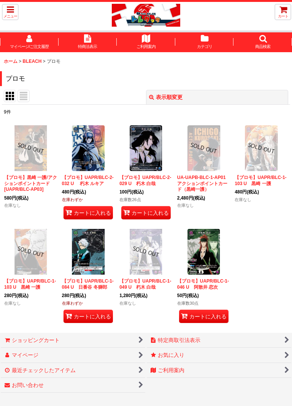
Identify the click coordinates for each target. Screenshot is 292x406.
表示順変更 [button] (165, 97)
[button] (10, 12)
